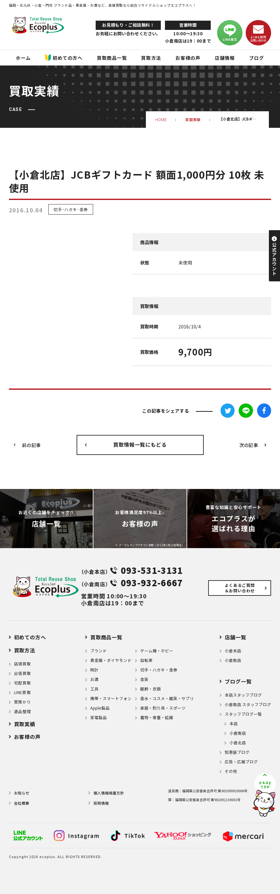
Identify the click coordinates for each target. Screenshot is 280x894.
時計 (94, 670)
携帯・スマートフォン (111, 698)
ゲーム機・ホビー (156, 651)
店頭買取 (22, 664)
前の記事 (31, 445)
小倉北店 (237, 743)
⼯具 (94, 689)
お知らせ (21, 792)
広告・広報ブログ (241, 762)
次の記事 (248, 445)
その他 (231, 771)
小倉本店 (233, 651)
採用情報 (101, 803)
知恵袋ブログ (237, 752)
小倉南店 (233, 660)
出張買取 (22, 673)
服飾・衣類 (150, 689)
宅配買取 (22, 683)
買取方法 (24, 650)
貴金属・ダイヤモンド (111, 660)
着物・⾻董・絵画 (156, 717)
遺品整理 (22, 711)
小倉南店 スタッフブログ (248, 704)
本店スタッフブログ (243, 695)
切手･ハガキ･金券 (70, 209)
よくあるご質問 (240, 588)
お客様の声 (27, 736)
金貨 (144, 679)
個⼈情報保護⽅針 (108, 792)
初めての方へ (30, 637)
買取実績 (24, 724)
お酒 (94, 679)
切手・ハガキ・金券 (158, 670)
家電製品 (98, 717)
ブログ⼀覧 (238, 681)
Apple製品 (100, 708)
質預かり (22, 702)
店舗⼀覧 (235, 637)
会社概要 (21, 803)
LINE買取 (22, 692)
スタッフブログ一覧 (243, 714)
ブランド (98, 651)
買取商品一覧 (106, 637)
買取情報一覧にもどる (140, 444)
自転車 (146, 660)
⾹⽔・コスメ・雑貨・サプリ (167, 698)
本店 (233, 723)
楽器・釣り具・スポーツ (163, 708)
